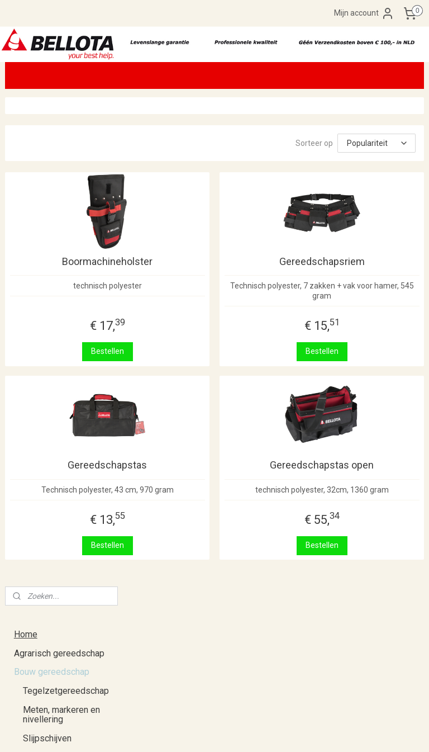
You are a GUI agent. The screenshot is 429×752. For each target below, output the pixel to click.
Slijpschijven (47, 249)
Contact (29, 493)
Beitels (37, 286)
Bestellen (199, 355)
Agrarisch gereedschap (59, 164)
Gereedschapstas (199, 469)
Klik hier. (162, 642)
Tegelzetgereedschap (66, 201)
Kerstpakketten (44, 380)
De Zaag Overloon (329, 609)
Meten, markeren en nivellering (61, 225)
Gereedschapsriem (352, 266)
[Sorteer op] (346, 143)
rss (206, 731)
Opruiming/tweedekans (60, 361)
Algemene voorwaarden (60, 474)
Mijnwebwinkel (342, 731)
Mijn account (364, 13)
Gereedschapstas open (352, 469)
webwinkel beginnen (247, 731)
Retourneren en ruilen (55, 455)
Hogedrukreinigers (59, 324)
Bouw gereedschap (51, 182)
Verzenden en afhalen (56, 437)
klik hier (18, 686)
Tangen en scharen (59, 267)
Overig (36, 343)
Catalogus (33, 399)
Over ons (31, 418)
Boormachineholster (199, 266)
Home (25, 145)
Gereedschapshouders (67, 305)
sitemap (185, 731)
